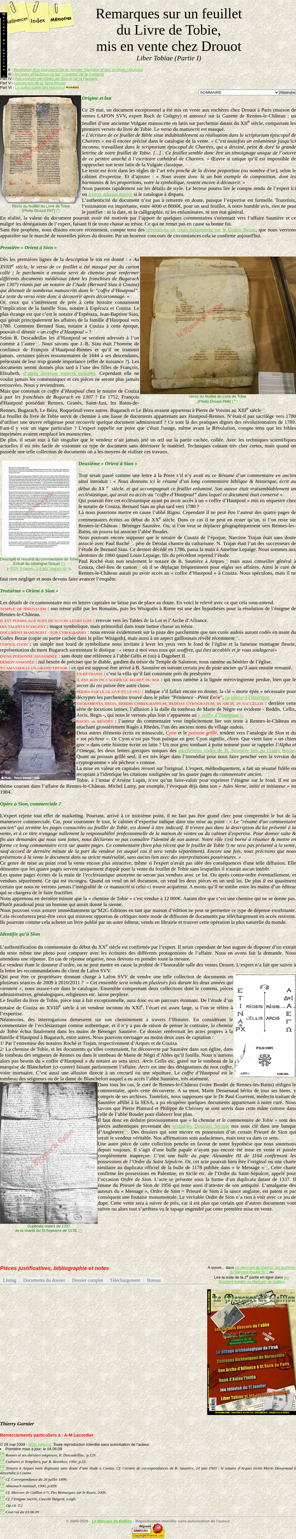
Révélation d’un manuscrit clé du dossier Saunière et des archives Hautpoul (78, 69)
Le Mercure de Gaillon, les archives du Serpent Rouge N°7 (262, 1269)
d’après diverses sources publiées (59, 373)
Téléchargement (125, 1280)
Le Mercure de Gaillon (112, 1521)
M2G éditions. (40, 1444)
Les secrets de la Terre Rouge (39, 83)
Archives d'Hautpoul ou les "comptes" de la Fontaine (59, 74)
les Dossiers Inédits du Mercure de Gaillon (253, 1279)
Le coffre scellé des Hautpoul (40, 87)
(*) (58, 210)
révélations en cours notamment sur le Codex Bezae (200, 230)
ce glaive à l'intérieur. (247, 697)
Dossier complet (87, 1280)
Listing (9, 1280)
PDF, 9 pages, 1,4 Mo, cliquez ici (39, 568)
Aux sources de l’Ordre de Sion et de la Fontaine (56, 78)
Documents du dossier (44, 1280)
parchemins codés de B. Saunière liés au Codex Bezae (236, 750)
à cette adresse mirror (111, 194)
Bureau (154, 1280)
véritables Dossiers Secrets (200, 1126)
